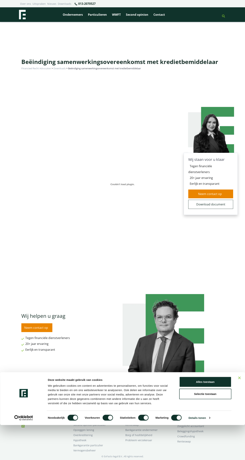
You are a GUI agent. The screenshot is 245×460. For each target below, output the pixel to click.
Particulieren (97, 15)
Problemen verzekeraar (87, 399)
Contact (159, 15)
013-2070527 (85, 4)
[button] (222, 14)
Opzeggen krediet (136, 399)
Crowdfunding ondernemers (142, 404)
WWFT (116, 15)
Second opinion (137, 15)
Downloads (64, 3)
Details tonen (197, 452)
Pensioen (130, 394)
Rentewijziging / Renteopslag (91, 404)
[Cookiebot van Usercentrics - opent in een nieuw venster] (24, 453)
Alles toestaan (205, 416)
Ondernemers (73, 15)
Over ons (25, 3)
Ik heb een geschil (188, 389)
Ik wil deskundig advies (191, 394)
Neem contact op (210, 194)
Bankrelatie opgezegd (138, 389)
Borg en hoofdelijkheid (87, 394)
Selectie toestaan (205, 428)
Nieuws (51, 3)
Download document (210, 204)
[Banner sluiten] (239, 413)
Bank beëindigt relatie (86, 389)
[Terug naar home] (22, 14)
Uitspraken (39, 3)
